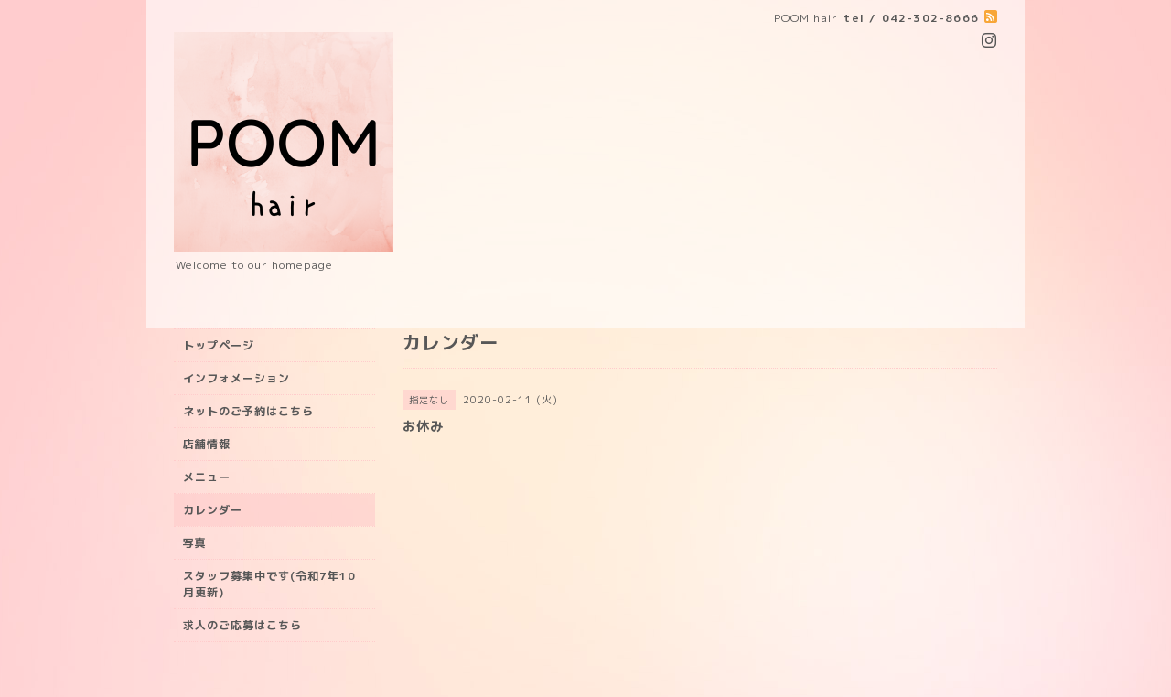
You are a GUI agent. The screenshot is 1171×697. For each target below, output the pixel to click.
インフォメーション (236, 378)
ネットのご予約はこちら (248, 411)
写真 (195, 543)
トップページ (218, 345)
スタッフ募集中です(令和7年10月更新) (269, 584)
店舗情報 (207, 444)
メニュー (207, 477)
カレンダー (212, 510)
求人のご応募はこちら (242, 625)
